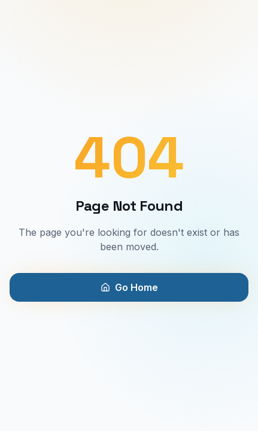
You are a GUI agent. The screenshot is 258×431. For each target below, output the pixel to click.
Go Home (129, 287)
